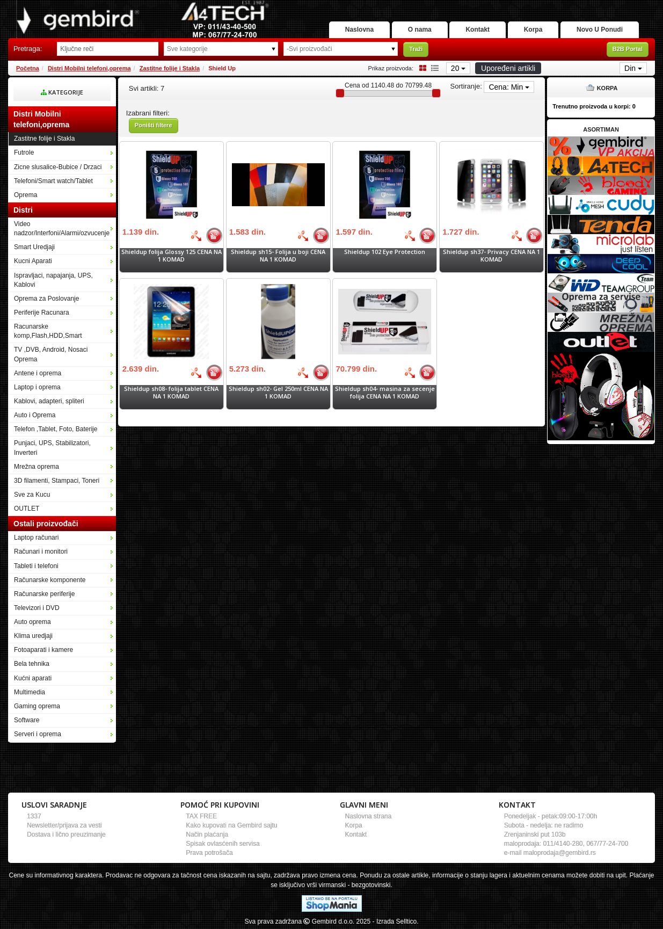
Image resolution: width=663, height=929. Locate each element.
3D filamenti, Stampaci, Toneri (56, 480)
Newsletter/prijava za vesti (64, 825)
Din (633, 68)
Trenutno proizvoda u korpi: (594, 106)
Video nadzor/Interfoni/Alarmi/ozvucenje (62, 228)
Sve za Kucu (32, 494)
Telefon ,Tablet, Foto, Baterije (55, 429)
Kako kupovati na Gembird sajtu (231, 825)
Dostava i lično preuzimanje (66, 834)
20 (458, 68)
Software (26, 720)
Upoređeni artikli (508, 68)
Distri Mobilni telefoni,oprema (89, 68)
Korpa (533, 29)
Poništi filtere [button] (153, 125)
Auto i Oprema (34, 415)
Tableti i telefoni (36, 566)
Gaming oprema (37, 706)
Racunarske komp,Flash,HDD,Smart (48, 331)
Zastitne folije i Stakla (170, 68)
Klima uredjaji (33, 636)
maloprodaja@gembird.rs (559, 853)
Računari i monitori (41, 551)
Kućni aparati (33, 678)
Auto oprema (32, 622)
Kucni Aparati (33, 261)
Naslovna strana (368, 816)
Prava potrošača (209, 853)
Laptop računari (36, 537)
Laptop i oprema (37, 387)
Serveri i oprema (37, 734)
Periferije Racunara (41, 312)
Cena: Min (509, 87)
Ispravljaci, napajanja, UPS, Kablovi (53, 280)
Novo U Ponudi (600, 29)
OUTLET (26, 508)
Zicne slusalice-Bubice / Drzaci (57, 167)
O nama (420, 29)
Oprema (25, 195)
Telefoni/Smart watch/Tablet (53, 181)
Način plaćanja (207, 834)
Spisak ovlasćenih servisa (222, 843)
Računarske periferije (44, 594)
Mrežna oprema (36, 466)
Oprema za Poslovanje (46, 298)
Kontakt (477, 29)
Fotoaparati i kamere (43, 650)
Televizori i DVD (37, 608)
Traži (415, 49)
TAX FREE (201, 816)
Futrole (24, 152)
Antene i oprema (37, 373)
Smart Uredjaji (34, 247)
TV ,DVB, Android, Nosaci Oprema (51, 354)
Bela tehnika (31, 663)
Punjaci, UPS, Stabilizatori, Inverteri (52, 447)
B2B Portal (628, 49)
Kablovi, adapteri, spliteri (49, 401)
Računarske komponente (49, 580)
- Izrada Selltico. (396, 921)
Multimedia (29, 692)
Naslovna (359, 29)
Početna (27, 68)
